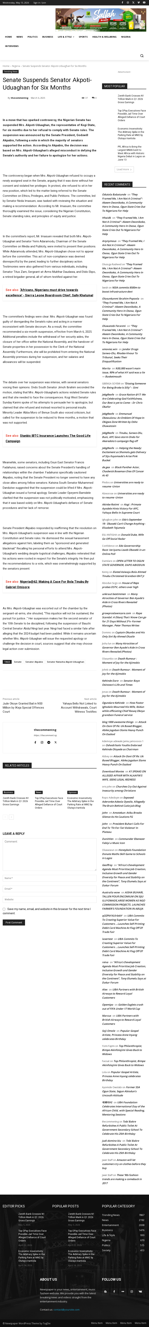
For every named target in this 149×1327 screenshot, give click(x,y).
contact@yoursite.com (67, 1309)
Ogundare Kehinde (113, 703)
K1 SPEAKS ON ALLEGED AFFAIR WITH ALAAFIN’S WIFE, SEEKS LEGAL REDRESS (124, 775)
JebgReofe (108, 394)
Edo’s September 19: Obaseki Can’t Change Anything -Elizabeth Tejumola (124, 523)
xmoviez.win (109, 349)
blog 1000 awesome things (117, 722)
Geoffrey (107, 865)
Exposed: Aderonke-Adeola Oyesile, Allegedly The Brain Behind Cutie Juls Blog (123, 801)
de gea (106, 467)
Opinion (72, 792)
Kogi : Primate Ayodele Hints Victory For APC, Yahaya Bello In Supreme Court (121, 508)
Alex (104, 989)
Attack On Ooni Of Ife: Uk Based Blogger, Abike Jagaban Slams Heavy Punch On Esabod (124, 760)
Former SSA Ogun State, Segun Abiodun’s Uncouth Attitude (121, 1091)
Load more (124, 169)
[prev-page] (5, 817)
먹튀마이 (107, 1102)
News (39, 792)
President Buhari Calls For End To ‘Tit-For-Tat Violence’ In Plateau (123, 828)
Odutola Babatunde (114, 194)
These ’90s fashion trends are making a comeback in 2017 (122, 1179)
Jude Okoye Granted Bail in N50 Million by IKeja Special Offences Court (23, 707)
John (104, 812)
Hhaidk (106, 217)
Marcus (106, 1015)
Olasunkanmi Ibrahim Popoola (120, 298)
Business (8, 792)
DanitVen (107, 839)
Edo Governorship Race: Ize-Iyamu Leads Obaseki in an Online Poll (123, 550)
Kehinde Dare (110, 680)
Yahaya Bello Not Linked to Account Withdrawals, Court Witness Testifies (79, 707)
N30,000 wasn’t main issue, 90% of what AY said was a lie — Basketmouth (123, 372)
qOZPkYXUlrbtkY (112, 915)
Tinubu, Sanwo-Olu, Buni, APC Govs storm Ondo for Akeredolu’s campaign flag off (122, 437)
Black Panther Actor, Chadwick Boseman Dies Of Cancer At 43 (123, 471)
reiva (105, 962)
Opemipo (107, 1004)
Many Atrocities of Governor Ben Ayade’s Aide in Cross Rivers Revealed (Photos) (123, 647)
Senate (18, 661)
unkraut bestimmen (114, 594)
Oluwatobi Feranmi (114, 326)
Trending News (11, 71)
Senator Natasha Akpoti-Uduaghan (65, 661)
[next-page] (11, 817)
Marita (106, 368)
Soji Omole (108, 1031)
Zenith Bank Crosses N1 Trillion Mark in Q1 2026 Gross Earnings (16, 801)
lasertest (107, 939)
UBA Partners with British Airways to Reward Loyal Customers (123, 993)
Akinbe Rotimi (110, 504)
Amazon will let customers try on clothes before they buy (124, 1164)
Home (6, 66)
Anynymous (109, 241)
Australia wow (111, 892)
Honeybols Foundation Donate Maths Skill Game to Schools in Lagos (124, 854)
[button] (141, 55)
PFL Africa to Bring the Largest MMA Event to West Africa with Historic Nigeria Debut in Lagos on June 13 (131, 153)
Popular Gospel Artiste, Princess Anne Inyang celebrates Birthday (120, 1035)
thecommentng (19, 97)
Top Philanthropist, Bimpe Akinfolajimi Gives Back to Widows (122, 1050)
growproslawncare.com (116, 613)
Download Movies (113, 771)
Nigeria (16, 66)
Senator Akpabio (34, 661)
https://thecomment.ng (45, 735)
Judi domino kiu (111, 1140)
